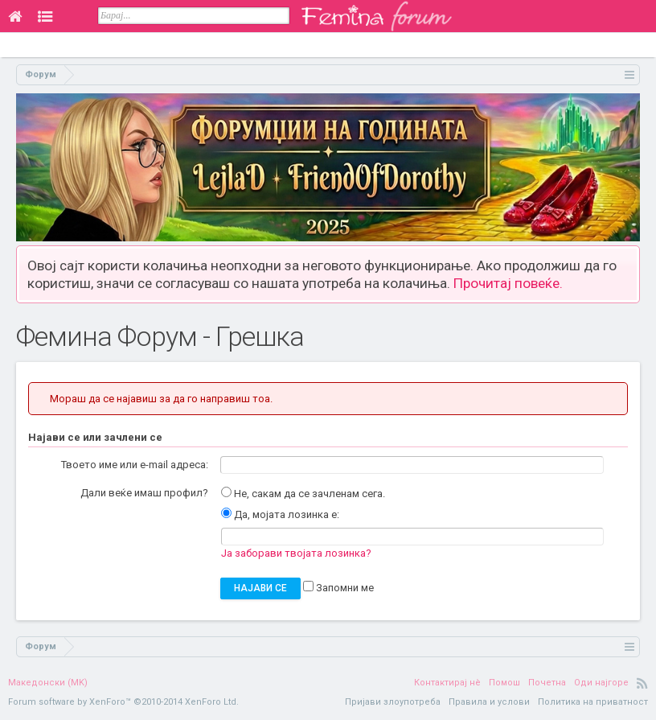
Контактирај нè (447, 682)
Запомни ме (338, 588)
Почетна (547, 682)
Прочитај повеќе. (508, 283)
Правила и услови (489, 702)
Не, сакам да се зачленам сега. (303, 494)
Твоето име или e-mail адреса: (134, 465)
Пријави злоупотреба (393, 702)
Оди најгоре (601, 682)
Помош (504, 682)
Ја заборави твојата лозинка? (296, 553)
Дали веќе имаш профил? (144, 493)
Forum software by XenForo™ (123, 702)
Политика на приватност (593, 702)
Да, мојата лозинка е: (280, 514)
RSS (642, 683)
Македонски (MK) (48, 682)
